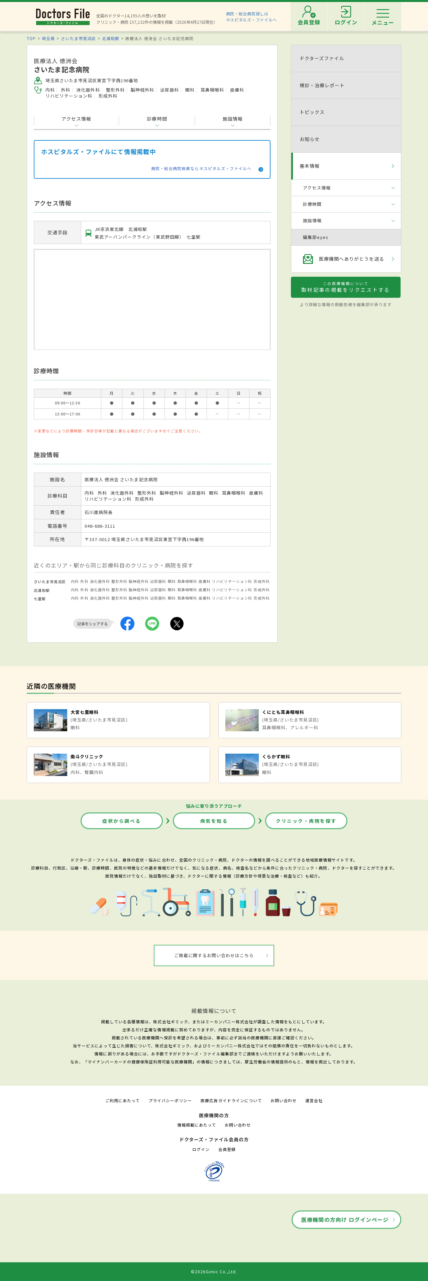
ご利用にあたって (122, 1100)
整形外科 (119, 581)
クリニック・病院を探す (306, 820)
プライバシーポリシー (170, 1100)
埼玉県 (48, 38)
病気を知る (214, 820)
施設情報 (233, 118)
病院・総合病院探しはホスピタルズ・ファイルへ (251, 16)
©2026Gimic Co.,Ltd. (214, 1271)
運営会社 (314, 1100)
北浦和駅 (110, 38)
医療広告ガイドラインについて (231, 1100)
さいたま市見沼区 (78, 38)
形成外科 (262, 581)
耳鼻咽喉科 (187, 581)
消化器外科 (100, 581)
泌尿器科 (158, 581)
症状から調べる (121, 820)
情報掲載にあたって (196, 1125)
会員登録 (227, 1149)
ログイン (201, 1149)
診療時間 (157, 118)
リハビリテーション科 (232, 581)
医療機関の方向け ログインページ (345, 1219)
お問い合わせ (284, 1100)
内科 (75, 581)
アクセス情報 (76, 118)
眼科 (172, 581)
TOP (31, 38)
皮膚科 (205, 581)
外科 (84, 581)
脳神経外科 (139, 581)
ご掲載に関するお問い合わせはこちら (214, 955)
